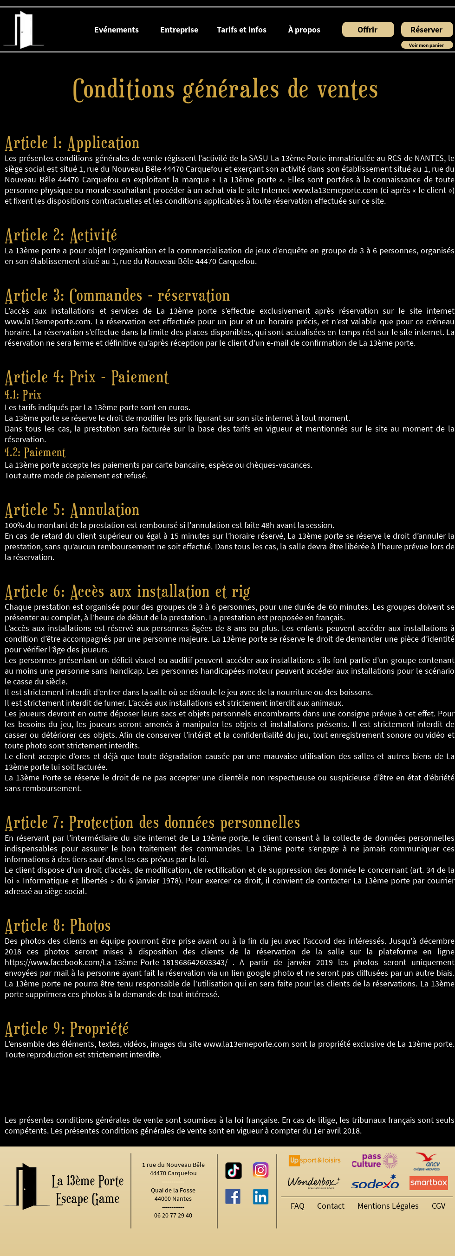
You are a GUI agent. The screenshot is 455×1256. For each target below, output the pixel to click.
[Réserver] (427, 29)
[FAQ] (299, 1206)
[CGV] (440, 1206)
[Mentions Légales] (390, 1206)
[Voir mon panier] (427, 45)
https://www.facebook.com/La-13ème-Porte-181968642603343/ (116, 962)
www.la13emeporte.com (335, 190)
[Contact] (332, 1206)
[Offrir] (368, 29)
